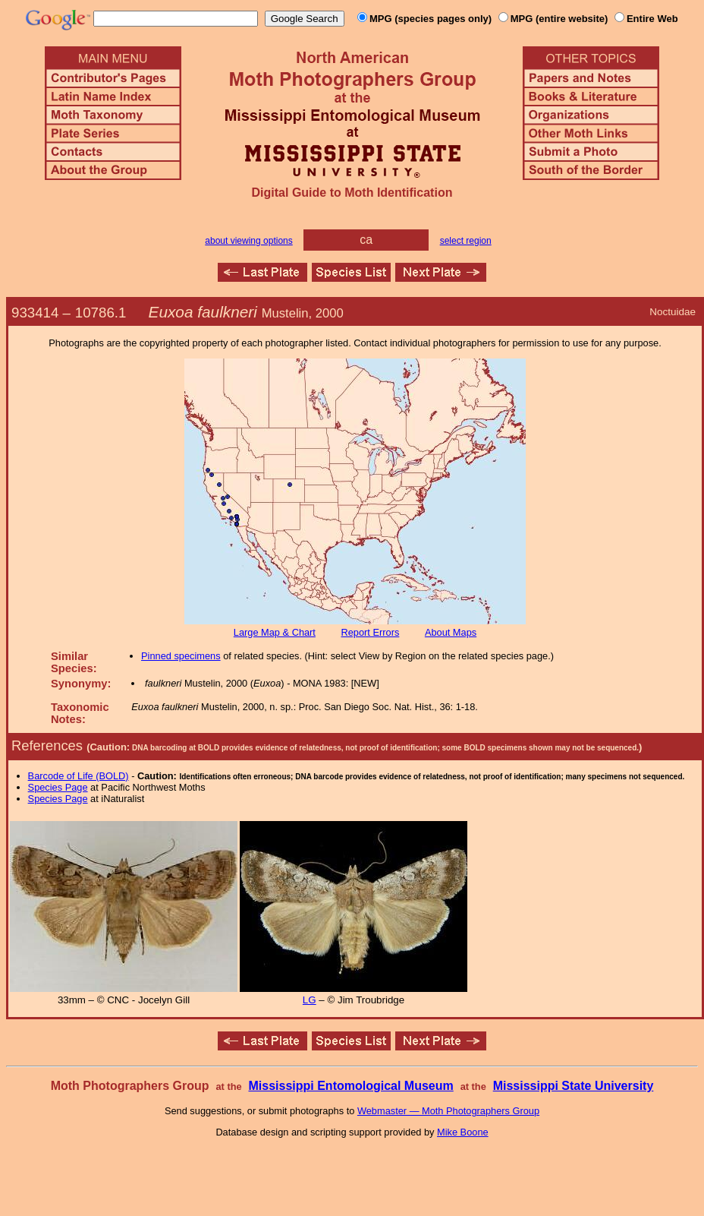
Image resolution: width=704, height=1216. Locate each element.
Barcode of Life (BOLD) (78, 776)
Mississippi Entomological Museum (350, 1085)
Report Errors (370, 632)
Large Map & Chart (275, 632)
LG (309, 1000)
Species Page (58, 787)
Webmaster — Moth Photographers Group (448, 1111)
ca (366, 239)
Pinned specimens (181, 656)
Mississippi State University (573, 1085)
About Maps (450, 632)
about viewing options (248, 240)
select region (466, 240)
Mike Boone (463, 1132)
